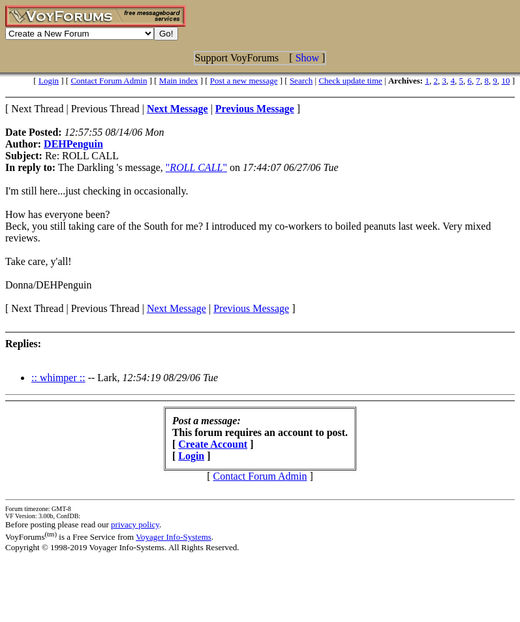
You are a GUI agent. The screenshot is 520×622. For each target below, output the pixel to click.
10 (505, 81)
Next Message (176, 308)
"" (196, 167)
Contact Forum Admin (108, 81)
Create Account (212, 444)
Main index (178, 81)
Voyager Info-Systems (173, 537)
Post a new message (244, 81)
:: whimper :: (58, 377)
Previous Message (251, 308)
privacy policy (135, 524)
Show (307, 57)
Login (48, 81)
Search (301, 81)
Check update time (350, 81)
